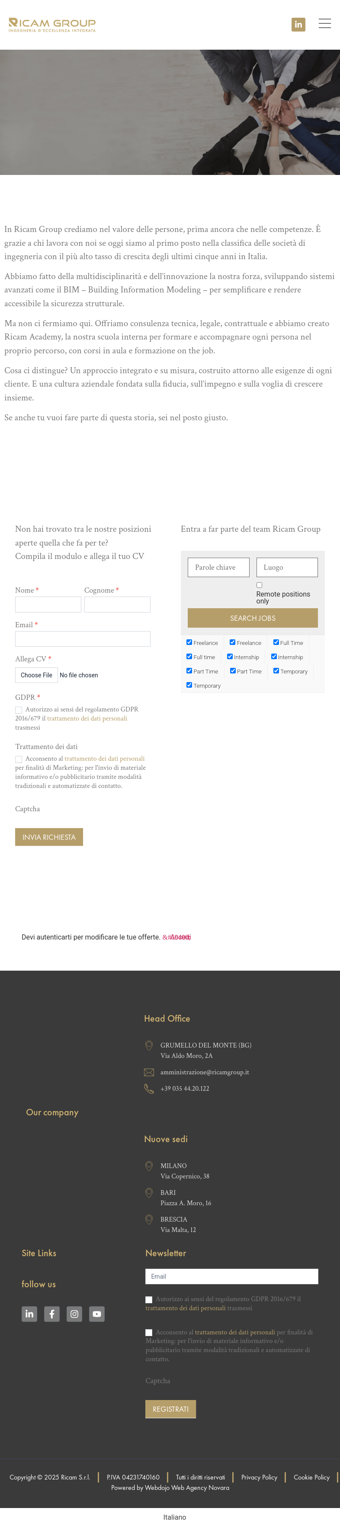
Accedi (180, 937)
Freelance (202, 642)
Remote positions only (284, 598)
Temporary (290, 671)
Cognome (101, 591)
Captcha (27, 809)
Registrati (171, 1409)
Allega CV (33, 659)
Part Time (202, 671)
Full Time (288, 642)
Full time (200, 657)
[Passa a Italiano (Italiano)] (170, 1517)
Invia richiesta (49, 837)
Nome (27, 591)
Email (26, 625)
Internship (243, 657)
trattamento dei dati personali (87, 718)
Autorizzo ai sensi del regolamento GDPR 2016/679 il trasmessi (76, 718)
